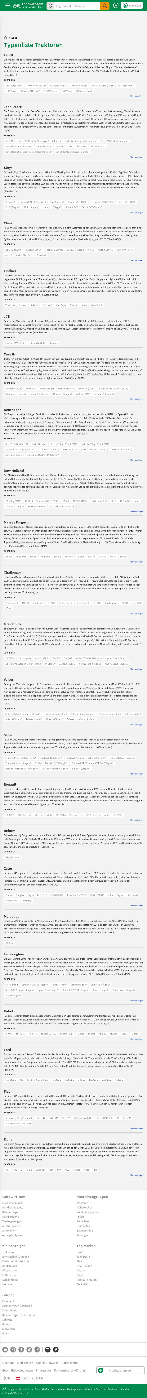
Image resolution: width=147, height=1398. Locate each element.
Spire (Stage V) (13, 995)
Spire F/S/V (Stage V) (48, 990)
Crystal (120, 895)
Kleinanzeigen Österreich (17, 1306)
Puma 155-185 (47, 388)
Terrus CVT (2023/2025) (102, 202)
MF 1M (33, 556)
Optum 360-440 (66, 388)
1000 (84, 305)
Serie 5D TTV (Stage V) (74, 449)
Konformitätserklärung (69, 1370)
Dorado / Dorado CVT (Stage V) (21, 768)
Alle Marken (9, 1230)
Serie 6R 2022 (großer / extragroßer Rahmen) (28, 151)
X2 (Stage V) (24, 658)
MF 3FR (91, 556)
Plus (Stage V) (57, 202)
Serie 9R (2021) (98, 146)
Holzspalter (83, 1226)
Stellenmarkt (10, 1279)
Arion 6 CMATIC (105, 249)
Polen (5, 1333)
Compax (20, 895)
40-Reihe (106, 1080)
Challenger (38, 603)
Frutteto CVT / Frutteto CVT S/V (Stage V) (92, 763)
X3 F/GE (68, 658)
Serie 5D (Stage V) (99, 449)
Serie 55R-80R (12, 1123)
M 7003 (134, 1034)
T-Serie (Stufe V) (34, 719)
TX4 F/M (56, 658)
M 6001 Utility (67, 1034)
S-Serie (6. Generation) (17, 714)
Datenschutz (69, 1362)
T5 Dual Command (129, 501)
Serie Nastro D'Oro (83, 1118)
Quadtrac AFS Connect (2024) (113, 388)
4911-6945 (133, 895)
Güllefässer (83, 1221)
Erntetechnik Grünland (15, 1256)
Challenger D (83, 603)
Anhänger (82, 1235)
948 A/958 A (96, 305)
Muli (7, 1169)
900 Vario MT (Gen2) (30, 91)
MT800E (126, 603)
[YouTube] (5, 1349)
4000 (51, 1169)
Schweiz (7, 1319)
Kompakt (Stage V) (52, 207)
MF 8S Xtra (21, 556)
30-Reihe (69, 1080)
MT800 (8, 608)
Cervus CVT (11, 202)
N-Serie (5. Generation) (82, 714)
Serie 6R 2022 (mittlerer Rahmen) (72, 151)
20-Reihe (57, 1080)
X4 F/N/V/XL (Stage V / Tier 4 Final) (23, 663)
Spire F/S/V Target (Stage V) (19, 990)
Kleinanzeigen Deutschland (18, 1315)
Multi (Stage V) (31, 207)
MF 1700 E (45, 556)
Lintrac (23, 305)
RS (30, 815)
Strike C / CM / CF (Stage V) (35, 984)
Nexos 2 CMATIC (55, 249)
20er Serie (61, 305)
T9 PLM (9, 506)
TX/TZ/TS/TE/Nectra (66, 815)
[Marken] (56, 1349)
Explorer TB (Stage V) (51, 757)
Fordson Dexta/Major (38, 1080)
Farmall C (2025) (86, 388)
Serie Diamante (25, 1118)
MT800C (137, 603)
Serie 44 (41, 1118)
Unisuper (40, 1169)
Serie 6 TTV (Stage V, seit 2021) (20, 449)
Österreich (8, 1301)
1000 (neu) (47, 305)
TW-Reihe (93, 1080)
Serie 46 (9, 1118)
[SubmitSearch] (104, 6)
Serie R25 (53, 1118)
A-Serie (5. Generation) (55, 714)
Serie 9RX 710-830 (64, 146)
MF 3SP (102, 556)
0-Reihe (81, 1080)
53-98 (49, 815)
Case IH (81, 1270)
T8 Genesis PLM (99, 501)
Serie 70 (127, 1118)
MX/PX (21, 815)
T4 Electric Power (37, 506)
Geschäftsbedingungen (17, 1370)
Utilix (110, 895)
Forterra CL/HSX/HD (52, 895)
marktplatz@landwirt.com (15, 1393)
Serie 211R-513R (105, 1118)
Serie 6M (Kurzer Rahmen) (18, 146)
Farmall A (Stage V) (104, 394)
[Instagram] (13, 1349)
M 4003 (81, 1034)
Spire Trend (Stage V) (124, 990)
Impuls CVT (72, 207)
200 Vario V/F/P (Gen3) (102, 85)
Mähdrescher (84, 1207)
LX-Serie (33, 1034)
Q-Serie (36, 714)
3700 (67, 1169)
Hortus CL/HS (97, 895)
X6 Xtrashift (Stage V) (90, 663)
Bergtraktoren (12, 857)
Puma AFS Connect (39, 394)
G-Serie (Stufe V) (133, 714)
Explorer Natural (75, 757)
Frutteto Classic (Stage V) (18, 763)
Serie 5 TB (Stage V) (122, 449)
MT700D (51, 603)
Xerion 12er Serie (24, 255)
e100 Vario (10, 91)
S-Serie (34, 305)
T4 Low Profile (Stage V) (61, 506)
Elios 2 (70, 249)
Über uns (8, 1362)
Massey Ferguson (87, 1279)
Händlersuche (10, 1216)
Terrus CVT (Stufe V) (92, 207)
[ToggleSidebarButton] (7, 5)
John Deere (83, 1256)
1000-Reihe (10, 1080)
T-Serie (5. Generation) (109, 714)
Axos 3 (8, 255)
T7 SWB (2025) (80, 501)
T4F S (113, 501)
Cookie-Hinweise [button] (47, 1362)
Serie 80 (66, 1118)
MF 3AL (57, 556)
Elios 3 (80, 249)
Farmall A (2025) (13, 388)
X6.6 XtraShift (42, 658)
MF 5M (8, 556)
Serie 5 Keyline (39, 444)
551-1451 (90, 815)
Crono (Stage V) (101, 990)
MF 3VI (113, 556)
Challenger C (11, 603)
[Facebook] (21, 1349)
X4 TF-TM (10, 658)
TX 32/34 (9, 815)
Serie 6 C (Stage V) (49, 449)
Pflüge (80, 1216)
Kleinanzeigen (10, 1212)
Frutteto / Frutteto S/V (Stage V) (51, 763)
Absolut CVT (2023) (77, 202)
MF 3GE (80, 556)
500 (59, 1169)
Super (107, 815)
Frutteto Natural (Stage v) (122, 757)
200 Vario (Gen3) (126, 85)
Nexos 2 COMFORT (34, 249)
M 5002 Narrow (48, 1034)
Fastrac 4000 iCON (37, 343)
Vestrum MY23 (83, 394)
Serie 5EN (10, 141)
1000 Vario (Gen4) (14, 85)
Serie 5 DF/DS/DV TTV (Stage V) (43, 454)
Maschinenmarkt (12, 1203)
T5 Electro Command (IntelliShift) (42, 501)
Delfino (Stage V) (96, 757)
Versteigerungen (12, 1221)
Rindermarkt (9, 1266)
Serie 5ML (82, 146)
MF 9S (123, 556)
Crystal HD (33, 895)
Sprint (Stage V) (78, 984)
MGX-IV (102, 1034)
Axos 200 (41, 255)
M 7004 (8, 1034)
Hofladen (7, 1284)
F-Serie (70, 719)
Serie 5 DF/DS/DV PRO (16, 444)
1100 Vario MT (51, 91)
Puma (29, 1169)
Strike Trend (11, 984)
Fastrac (54, 343)
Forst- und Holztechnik (15, 1261)
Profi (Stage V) (12, 207)
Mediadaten (25, 1362)
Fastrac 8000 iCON (14, 343)
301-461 (39, 815)
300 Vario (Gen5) (78, 85)
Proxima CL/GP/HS (77, 895)
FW (21, 1080)
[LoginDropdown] (132, 5)
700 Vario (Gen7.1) (36, 85)
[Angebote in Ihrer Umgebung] (50, 6)
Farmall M (31, 388)
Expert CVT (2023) (127, 202)
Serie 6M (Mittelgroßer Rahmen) (81, 141)
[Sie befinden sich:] (6, 37)
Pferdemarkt (9, 1270)
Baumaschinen (85, 1230)
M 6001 (124, 1034)
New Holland (84, 1266)
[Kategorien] (48, 1349)
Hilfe (7, 1378)
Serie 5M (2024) (43, 146)
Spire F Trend (60, 984)
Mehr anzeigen (136, 95)
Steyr (80, 1261)
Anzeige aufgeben (12, 1235)
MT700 (25, 603)
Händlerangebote (12, 1207)
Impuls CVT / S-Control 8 (33, 202)
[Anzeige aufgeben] (116, 5)
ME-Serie (20, 1034)
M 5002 (91, 1034)
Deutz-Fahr (83, 1284)
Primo (8, 895)
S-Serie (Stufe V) (13, 719)
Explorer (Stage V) (81, 768)
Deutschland (9, 1310)
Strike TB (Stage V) (100, 984)
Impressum (43, 1370)
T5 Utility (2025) (13, 501)
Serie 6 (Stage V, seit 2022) (64, 444)
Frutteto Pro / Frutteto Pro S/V (21, 757)
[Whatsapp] (37, 1349)
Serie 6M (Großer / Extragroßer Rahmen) (40, 141)
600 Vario (67, 91)
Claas (80, 1275)
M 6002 (113, 1034)
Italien (6, 1324)
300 (15, 1169)
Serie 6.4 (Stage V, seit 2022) (95, 444)
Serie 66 (27, 1123)
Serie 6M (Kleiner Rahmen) (114, 141)
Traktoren (10, 305)
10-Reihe (119, 1080)
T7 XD (66, 501)
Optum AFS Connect (15, 394)
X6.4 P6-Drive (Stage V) (116, 663)
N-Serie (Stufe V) (54, 719)
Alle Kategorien (11, 1226)
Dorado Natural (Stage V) (55, 768)
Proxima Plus (12, 900)
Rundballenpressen (88, 1212)
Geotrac (74, 305)
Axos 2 (91, 249)
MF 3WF (69, 556)
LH (95, 1169)
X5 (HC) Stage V (67, 663)
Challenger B (66, 603)
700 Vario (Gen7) (84, 91)
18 (118, 1118)
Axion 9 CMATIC (125, 249)
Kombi (76, 1169)
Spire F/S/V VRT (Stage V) (76, 990)
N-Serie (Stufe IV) (86, 719)
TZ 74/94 (118, 815)
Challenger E (111, 603)
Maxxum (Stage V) (62, 394)
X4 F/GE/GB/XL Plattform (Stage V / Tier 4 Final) (100, 658)
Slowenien (8, 1329)
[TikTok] (29, 1349)
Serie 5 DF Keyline (14, 454)
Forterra (27, 900)
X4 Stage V (50, 663)
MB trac (9, 943)
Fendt (80, 1252)
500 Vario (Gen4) (58, 85)
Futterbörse (9, 1275)
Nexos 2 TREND (13, 249)
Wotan (87, 1169)
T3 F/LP (20, 506)
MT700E (97, 603)
